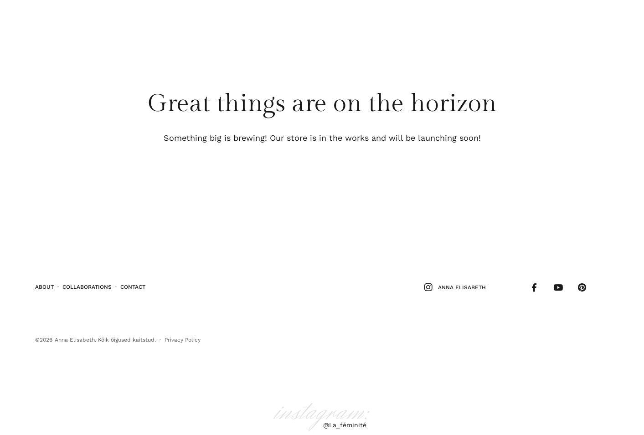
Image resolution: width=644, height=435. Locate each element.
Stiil (66, 20)
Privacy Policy (183, 336)
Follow (574, 20)
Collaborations (87, 285)
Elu (87, 20)
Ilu (46, 20)
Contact (132, 285)
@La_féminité (344, 421)
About (44, 285)
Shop (602, 20)
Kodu (109, 20)
